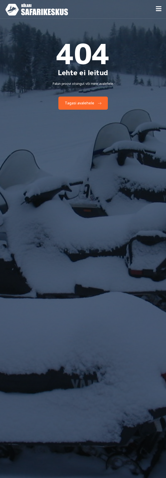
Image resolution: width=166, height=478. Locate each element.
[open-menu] (158, 10)
